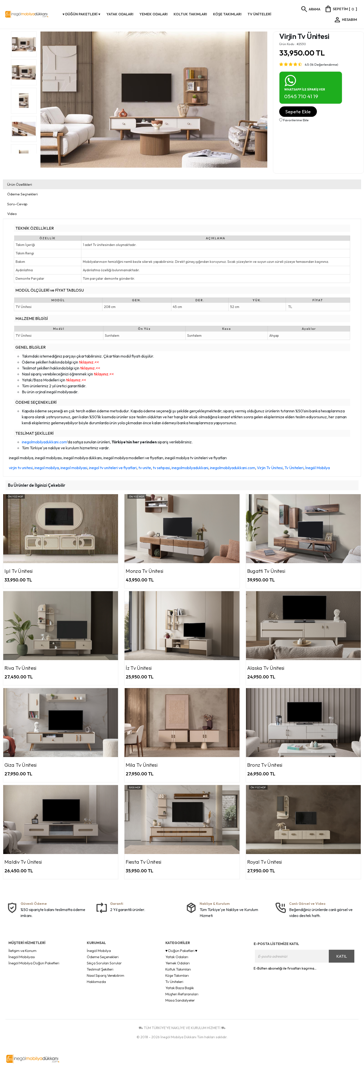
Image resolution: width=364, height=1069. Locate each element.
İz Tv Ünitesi (139, 668)
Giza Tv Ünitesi (20, 765)
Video (12, 213)
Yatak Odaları (176, 956)
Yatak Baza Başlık (179, 987)
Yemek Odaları (177, 963)
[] (340, 9)
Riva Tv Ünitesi (20, 668)
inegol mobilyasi (74, 467)
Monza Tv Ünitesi (144, 571)
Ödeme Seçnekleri (22, 194)
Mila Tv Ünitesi (141, 765)
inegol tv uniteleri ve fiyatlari (113, 467)
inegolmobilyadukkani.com (44, 441)
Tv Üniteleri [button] (259, 14)
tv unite (144, 467)
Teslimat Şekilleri (100, 969)
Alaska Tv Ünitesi (265, 668)
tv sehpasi (161, 467)
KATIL (341, 956)
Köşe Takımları (177, 975)
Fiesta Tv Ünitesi (143, 862)
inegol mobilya (46, 467)
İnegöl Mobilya (317, 467)
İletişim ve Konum (22, 950)
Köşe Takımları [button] (227, 14)
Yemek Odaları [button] (153, 14)
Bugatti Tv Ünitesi (266, 571)
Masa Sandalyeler (180, 1000)
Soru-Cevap (17, 204)
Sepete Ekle (298, 112)
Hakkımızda (96, 981)
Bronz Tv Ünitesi (264, 765)
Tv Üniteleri (293, 467)
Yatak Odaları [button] (119, 14)
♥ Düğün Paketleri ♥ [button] (81, 14)
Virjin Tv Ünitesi (270, 467)
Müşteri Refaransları (181, 994)
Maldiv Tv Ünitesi (23, 862)
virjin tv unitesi (21, 467)
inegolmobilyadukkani (190, 467)
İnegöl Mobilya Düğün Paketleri (33, 963)
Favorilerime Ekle (294, 120)
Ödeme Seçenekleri (103, 956)
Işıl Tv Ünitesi (18, 571)
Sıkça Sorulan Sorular (104, 963)
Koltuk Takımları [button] (190, 14)
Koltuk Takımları (178, 969)
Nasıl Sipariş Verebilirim (105, 975)
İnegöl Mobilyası (21, 956)
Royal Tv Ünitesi (264, 862)
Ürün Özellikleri (19, 184)
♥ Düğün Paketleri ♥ (181, 950)
